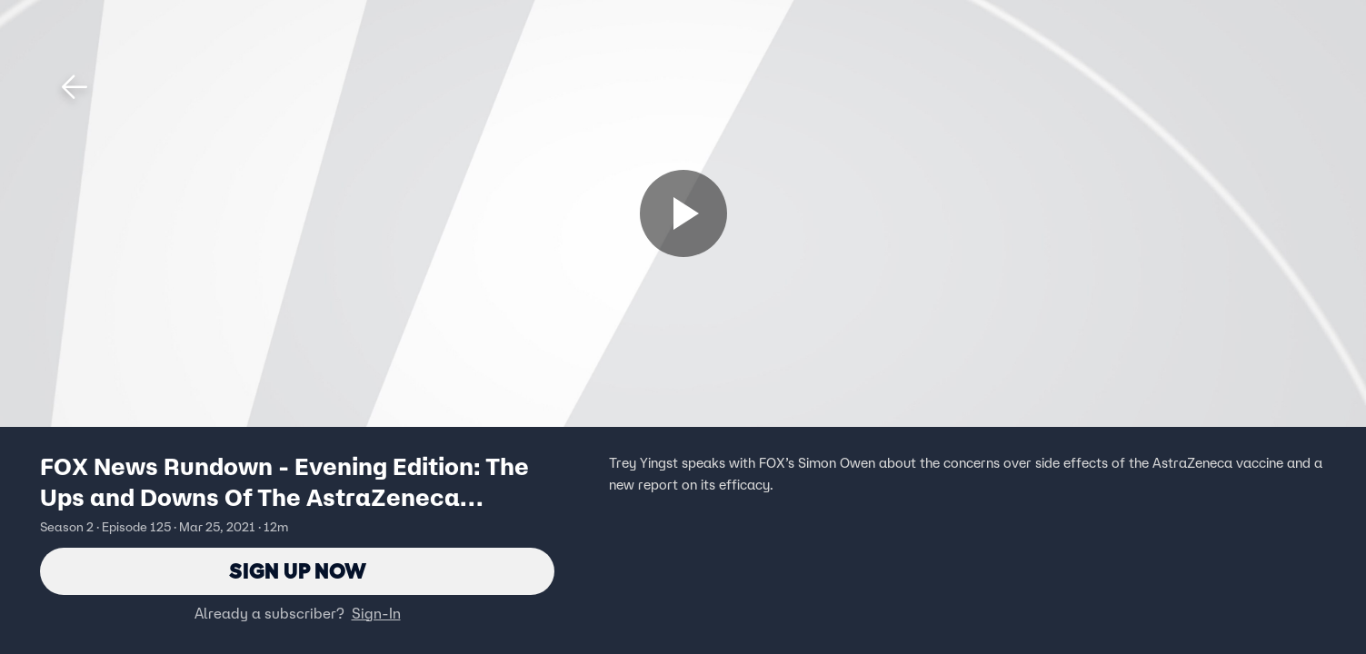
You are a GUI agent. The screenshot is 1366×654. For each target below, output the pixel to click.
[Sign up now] (683, 213)
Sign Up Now (297, 571)
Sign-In (376, 613)
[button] (74, 87)
